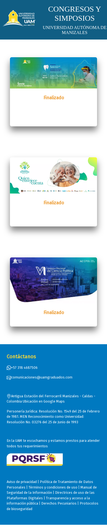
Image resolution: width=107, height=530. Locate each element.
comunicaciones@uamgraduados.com (39, 377)
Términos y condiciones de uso (52, 487)
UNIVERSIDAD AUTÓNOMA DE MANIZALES (74, 30)
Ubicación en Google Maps (44, 401)
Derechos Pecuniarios (59, 503)
